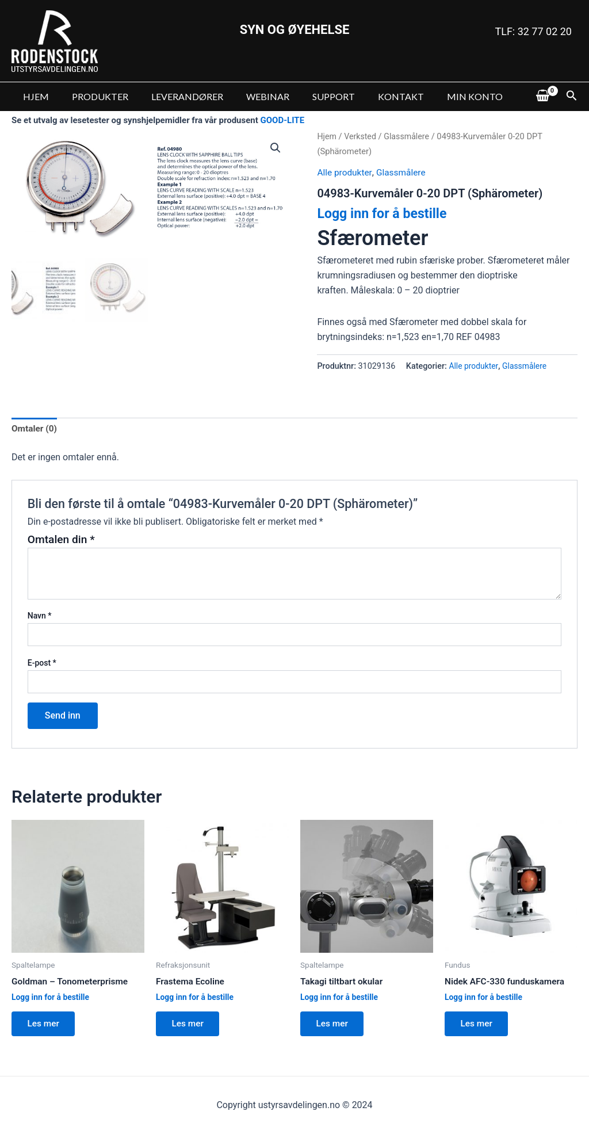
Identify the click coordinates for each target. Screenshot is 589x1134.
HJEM (34, 96)
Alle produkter (345, 172)
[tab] (35, 429)
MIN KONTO (445, 96)
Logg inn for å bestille (384, 213)
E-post (42, 663)
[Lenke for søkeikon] (571, 97)
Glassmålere (409, 136)
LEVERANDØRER (176, 96)
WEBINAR (251, 96)
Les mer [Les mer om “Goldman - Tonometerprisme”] (45, 1025)
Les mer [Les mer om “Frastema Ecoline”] (189, 1025)
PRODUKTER (93, 96)
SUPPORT (313, 96)
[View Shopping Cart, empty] (542, 96)
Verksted (361, 136)
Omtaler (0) (35, 428)
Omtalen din (61, 540)
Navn (40, 616)
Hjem (327, 136)
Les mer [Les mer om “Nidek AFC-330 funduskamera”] (478, 1025)
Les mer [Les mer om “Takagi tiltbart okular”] (334, 1025)
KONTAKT (376, 96)
